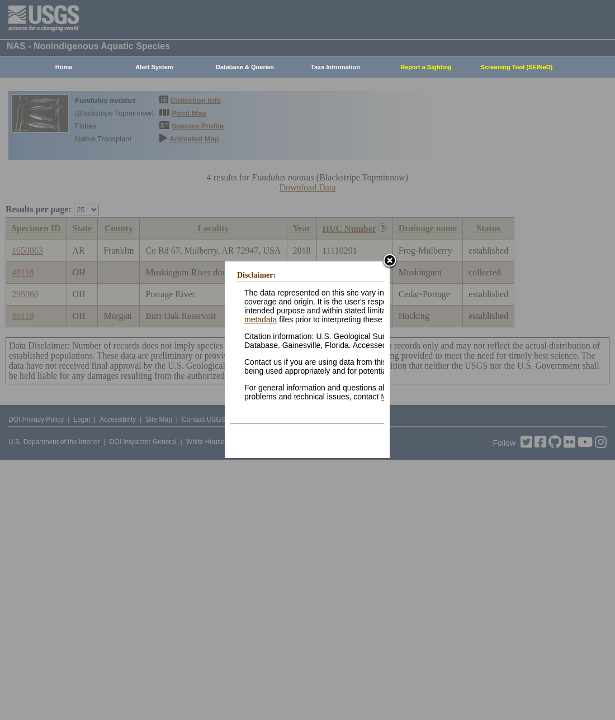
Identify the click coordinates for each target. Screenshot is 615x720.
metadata (260, 319)
